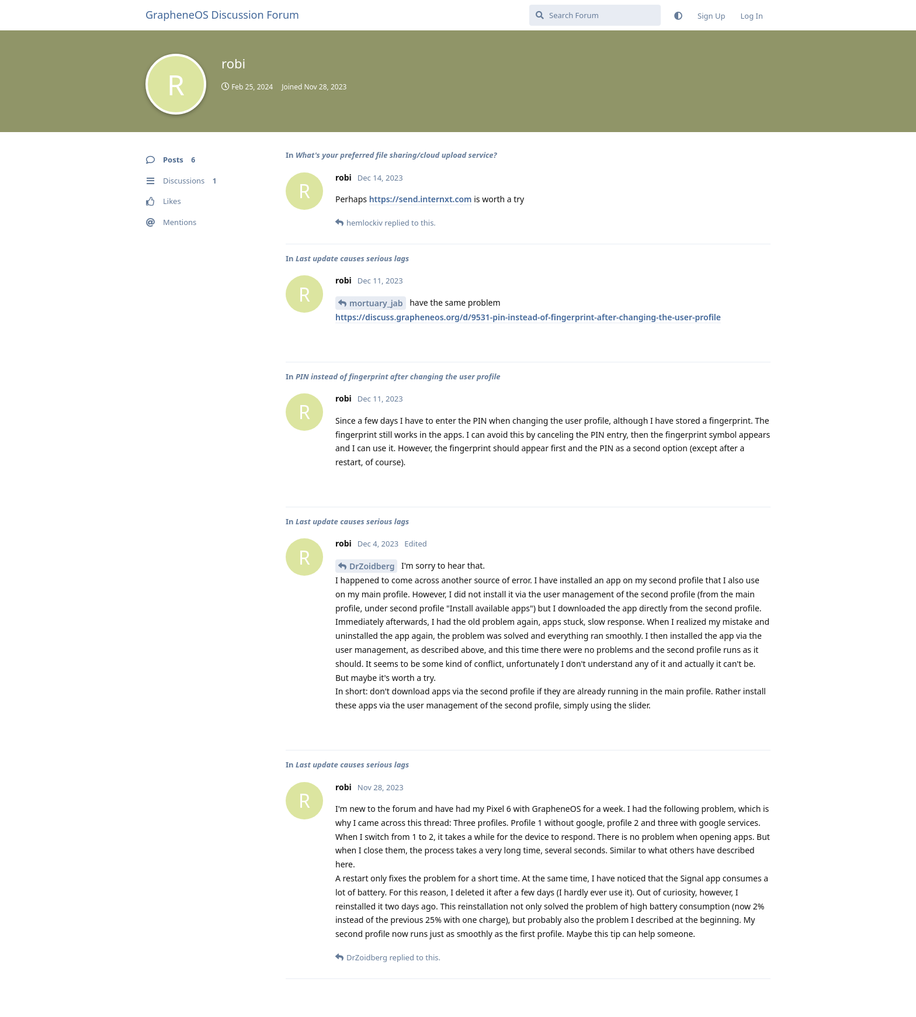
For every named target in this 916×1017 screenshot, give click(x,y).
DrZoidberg (371, 566)
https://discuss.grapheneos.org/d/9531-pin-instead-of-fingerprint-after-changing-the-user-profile (528, 317)
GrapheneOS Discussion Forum (222, 15)
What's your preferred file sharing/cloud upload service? (396, 155)
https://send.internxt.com (420, 199)
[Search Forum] (595, 15)
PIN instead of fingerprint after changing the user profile (398, 376)
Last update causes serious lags (352, 258)
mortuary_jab (376, 303)
